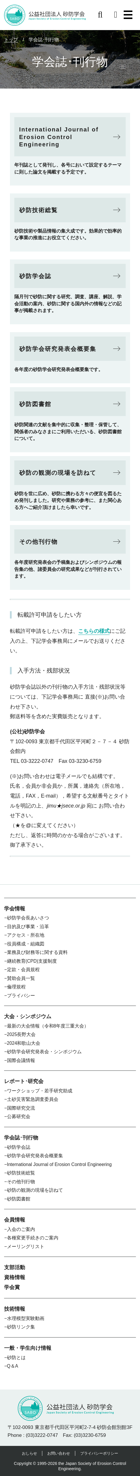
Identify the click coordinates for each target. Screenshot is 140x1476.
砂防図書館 (18, 1198)
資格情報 (14, 1277)
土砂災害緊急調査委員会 (32, 1099)
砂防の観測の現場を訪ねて (35, 1190)
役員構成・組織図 (25, 943)
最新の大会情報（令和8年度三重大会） (48, 1025)
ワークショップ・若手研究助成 (39, 1090)
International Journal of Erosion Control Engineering (59, 1164)
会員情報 (14, 1220)
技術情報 (14, 1309)
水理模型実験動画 (25, 1318)
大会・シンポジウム (27, 1016)
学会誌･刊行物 (21, 1138)
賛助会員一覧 (21, 978)
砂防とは (16, 1357)
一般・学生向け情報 (27, 1348)
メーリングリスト (25, 1246)
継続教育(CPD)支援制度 (32, 961)
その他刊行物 (21, 1181)
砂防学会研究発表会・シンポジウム (44, 1051)
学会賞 (12, 1287)
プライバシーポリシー (99, 1453)
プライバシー (21, 995)
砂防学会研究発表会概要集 (35, 1155)
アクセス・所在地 (25, 935)
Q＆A (12, 1366)
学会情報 (14, 909)
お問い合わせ (58, 1453)
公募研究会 (18, 1116)
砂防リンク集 (21, 1326)
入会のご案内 (21, 1229)
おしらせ (29, 1453)
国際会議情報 (21, 1060)
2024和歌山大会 (24, 1043)
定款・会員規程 (23, 969)
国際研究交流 (21, 1108)
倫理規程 (16, 986)
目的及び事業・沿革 (28, 926)
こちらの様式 (94, 631)
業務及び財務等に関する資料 (37, 952)
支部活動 (14, 1267)
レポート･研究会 (23, 1081)
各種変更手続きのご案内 (32, 1237)
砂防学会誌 (18, 1147)
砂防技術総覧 (21, 1172)
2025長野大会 (21, 1034)
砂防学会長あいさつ (28, 917)
